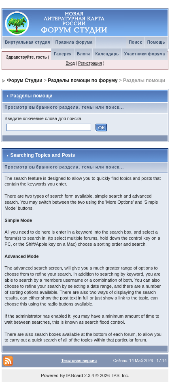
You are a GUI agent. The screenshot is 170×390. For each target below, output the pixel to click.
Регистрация (90, 63)
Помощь (156, 42)
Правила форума (74, 42)
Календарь (107, 54)
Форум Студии (24, 80)
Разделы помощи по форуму (82, 80)
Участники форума (144, 54)
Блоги (83, 54)
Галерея (63, 54)
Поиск (135, 42)
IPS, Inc (120, 375)
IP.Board (74, 375)
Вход (70, 63)
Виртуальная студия (27, 42)
